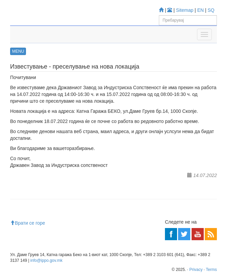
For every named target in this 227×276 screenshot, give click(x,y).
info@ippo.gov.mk (46, 260)
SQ (211, 10)
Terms (211, 269)
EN (200, 10)
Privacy (195, 269)
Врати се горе (27, 223)
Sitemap (184, 10)
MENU (18, 51)
